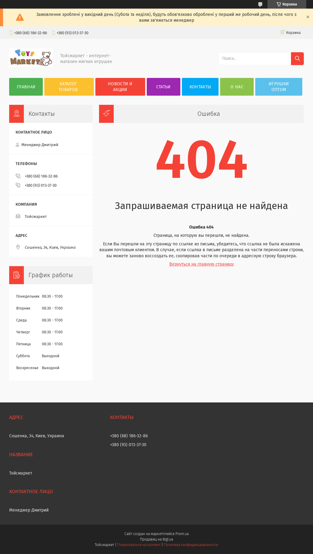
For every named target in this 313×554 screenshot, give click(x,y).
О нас (236, 87)
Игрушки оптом (279, 86)
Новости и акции (120, 86)
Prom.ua (182, 534)
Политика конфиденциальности (191, 545)
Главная (26, 87)
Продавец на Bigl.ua (156, 539)
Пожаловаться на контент (138, 545)
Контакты (200, 87)
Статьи (163, 87)
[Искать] (297, 58)
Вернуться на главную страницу (201, 264)
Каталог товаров (68, 86)
